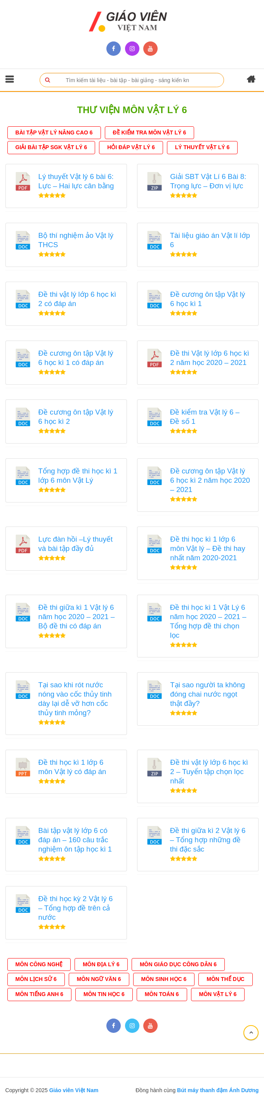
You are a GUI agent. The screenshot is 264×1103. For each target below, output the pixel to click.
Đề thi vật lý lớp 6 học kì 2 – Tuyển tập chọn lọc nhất (209, 771)
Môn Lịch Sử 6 (36, 979)
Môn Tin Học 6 (104, 994)
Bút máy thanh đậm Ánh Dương (217, 1090)
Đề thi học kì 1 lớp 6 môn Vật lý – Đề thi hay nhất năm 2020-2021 (207, 548)
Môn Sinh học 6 (164, 979)
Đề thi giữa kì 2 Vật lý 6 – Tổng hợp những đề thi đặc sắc (208, 839)
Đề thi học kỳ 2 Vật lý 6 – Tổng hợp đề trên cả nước (75, 908)
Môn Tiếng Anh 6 (39, 994)
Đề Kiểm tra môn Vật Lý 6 (149, 132)
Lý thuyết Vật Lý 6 (202, 147)
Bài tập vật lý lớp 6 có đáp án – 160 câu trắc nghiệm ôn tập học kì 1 (75, 839)
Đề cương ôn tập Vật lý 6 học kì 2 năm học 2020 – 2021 (210, 480)
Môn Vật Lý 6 (218, 994)
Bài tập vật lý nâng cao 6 (54, 132)
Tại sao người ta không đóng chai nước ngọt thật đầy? (207, 694)
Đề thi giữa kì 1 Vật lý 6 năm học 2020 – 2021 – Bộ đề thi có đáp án (76, 616)
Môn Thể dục (225, 979)
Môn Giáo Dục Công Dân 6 (178, 964)
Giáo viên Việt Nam (74, 1090)
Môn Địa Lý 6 (101, 964)
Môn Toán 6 (162, 994)
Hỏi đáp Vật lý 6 (131, 147)
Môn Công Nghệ (39, 964)
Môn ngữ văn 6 (99, 979)
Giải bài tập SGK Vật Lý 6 (51, 147)
